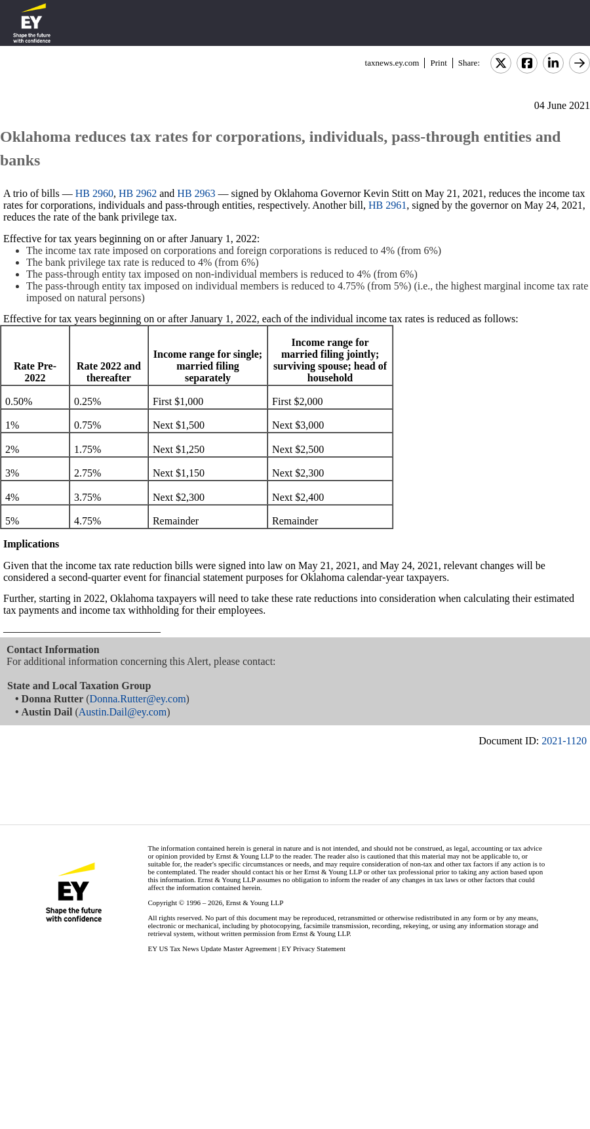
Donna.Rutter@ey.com (138, 698)
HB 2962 (138, 193)
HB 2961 (387, 205)
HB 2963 (196, 193)
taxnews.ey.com (392, 63)
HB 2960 (94, 193)
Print (438, 63)
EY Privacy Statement (313, 948)
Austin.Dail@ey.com (123, 711)
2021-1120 (564, 740)
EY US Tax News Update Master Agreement (212, 948)
